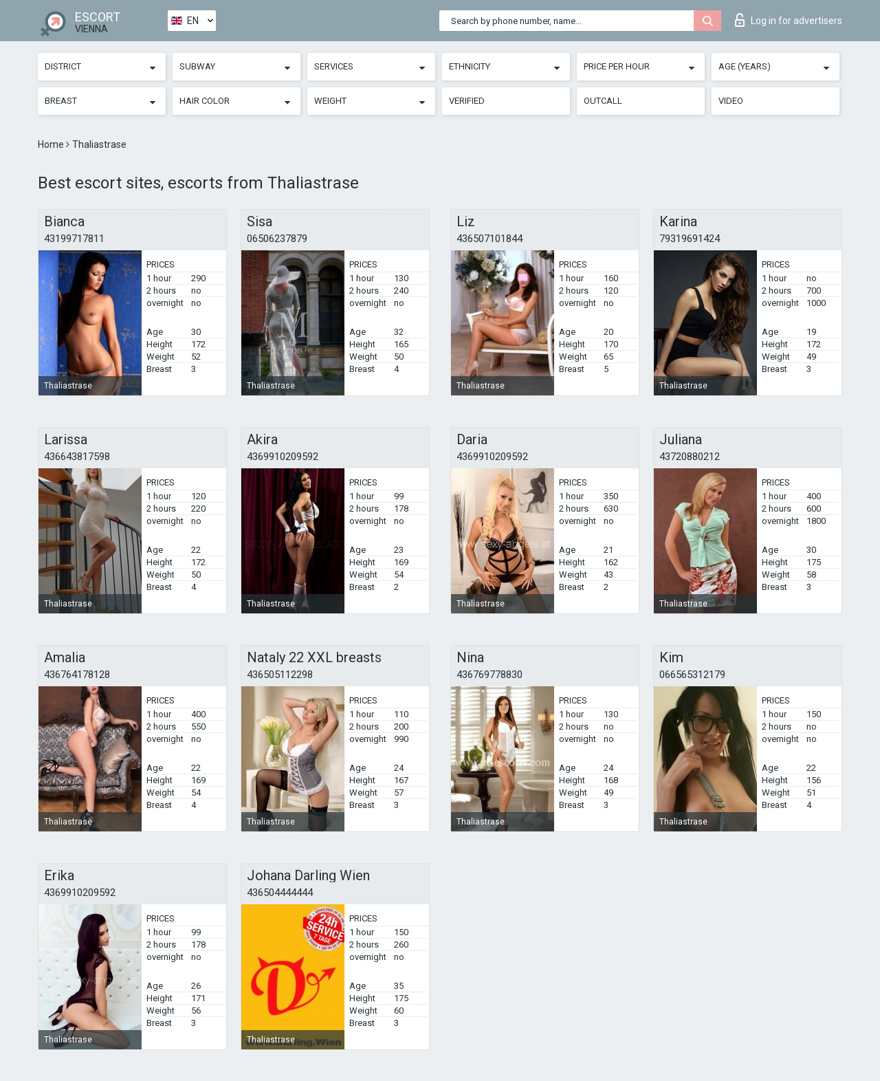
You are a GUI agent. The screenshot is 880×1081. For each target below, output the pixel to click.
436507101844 (489, 238)
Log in (788, 20)
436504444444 (280, 892)
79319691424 (689, 238)
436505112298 (280, 674)
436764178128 (77, 674)
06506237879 (277, 238)
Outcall (603, 101)
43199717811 (74, 238)
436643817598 (77, 456)
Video (730, 101)
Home (52, 144)
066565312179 (692, 674)
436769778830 (489, 674)
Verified (467, 101)
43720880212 (689, 456)
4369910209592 (282, 456)
